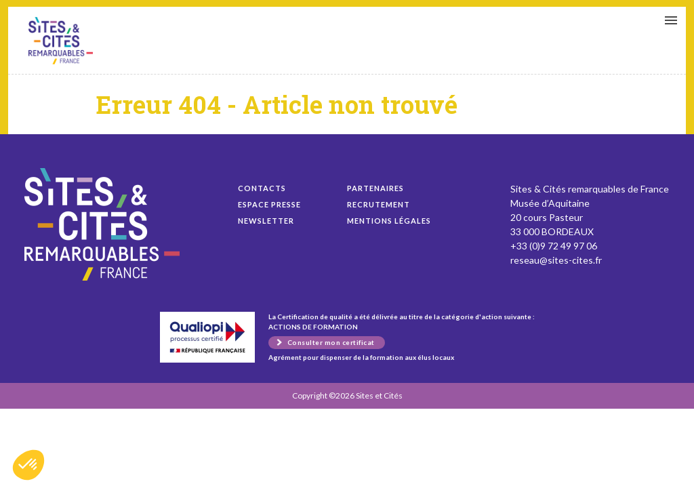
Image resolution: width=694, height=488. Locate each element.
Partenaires (375, 188)
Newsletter (266, 220)
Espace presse (269, 204)
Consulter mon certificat (331, 342)
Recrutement (378, 204)
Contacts (262, 188)
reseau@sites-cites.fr (556, 260)
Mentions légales (389, 220)
